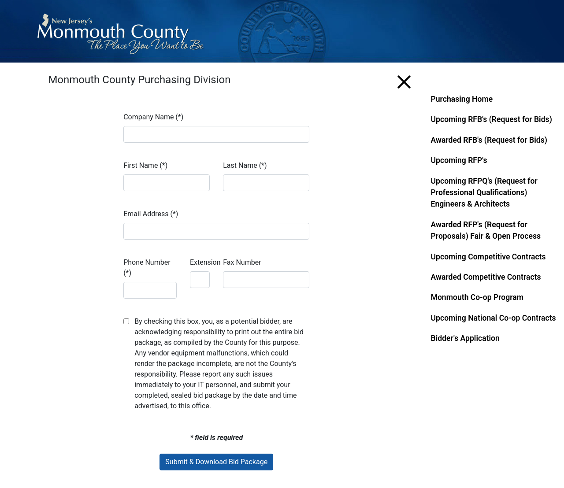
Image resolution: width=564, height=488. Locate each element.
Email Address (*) (150, 214)
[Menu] (404, 80)
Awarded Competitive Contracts (486, 277)
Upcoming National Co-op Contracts (493, 318)
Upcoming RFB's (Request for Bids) (491, 119)
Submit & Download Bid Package (216, 462)
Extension (205, 262)
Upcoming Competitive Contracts (488, 256)
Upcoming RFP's (459, 160)
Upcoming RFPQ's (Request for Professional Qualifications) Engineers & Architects (484, 193)
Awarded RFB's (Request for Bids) (489, 140)
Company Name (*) (153, 117)
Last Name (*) (245, 165)
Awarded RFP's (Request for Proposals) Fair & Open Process (486, 230)
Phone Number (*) (146, 267)
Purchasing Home (462, 99)
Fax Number (242, 262)
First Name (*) (145, 165)
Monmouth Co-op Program (477, 297)
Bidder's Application (465, 338)
